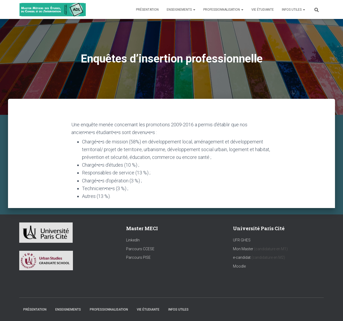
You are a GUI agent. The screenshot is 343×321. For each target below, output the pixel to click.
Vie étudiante (262, 9)
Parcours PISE (138, 257)
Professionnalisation (223, 9)
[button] (194, 9)
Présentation (147, 9)
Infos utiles (293, 9)
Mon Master (243, 249)
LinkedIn (133, 240)
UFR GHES (242, 240)
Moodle (239, 266)
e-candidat (242, 257)
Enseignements (181, 9)
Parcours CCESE (140, 249)
